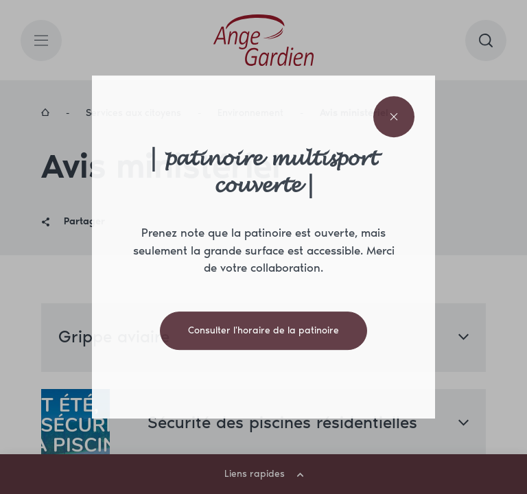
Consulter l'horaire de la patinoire (263, 330)
